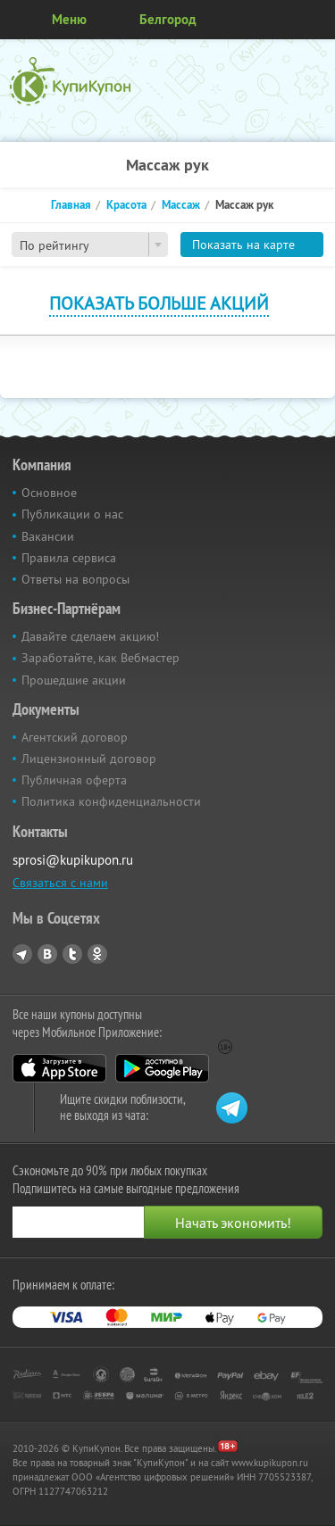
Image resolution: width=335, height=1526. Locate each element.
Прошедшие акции (73, 680)
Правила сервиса (68, 558)
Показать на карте (243, 244)
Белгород (168, 19)
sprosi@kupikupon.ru (73, 859)
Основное (49, 493)
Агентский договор (74, 737)
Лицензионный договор (88, 759)
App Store (59, 1068)
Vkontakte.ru (47, 954)
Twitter (72, 954)
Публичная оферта (74, 780)
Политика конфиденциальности (111, 801)
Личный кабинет (315, 19)
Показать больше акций (159, 303)
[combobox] (90, 244)
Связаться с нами (60, 883)
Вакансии (47, 536)
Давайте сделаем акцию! (90, 636)
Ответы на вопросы (75, 579)
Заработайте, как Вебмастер (100, 658)
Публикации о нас (72, 514)
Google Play (162, 1068)
